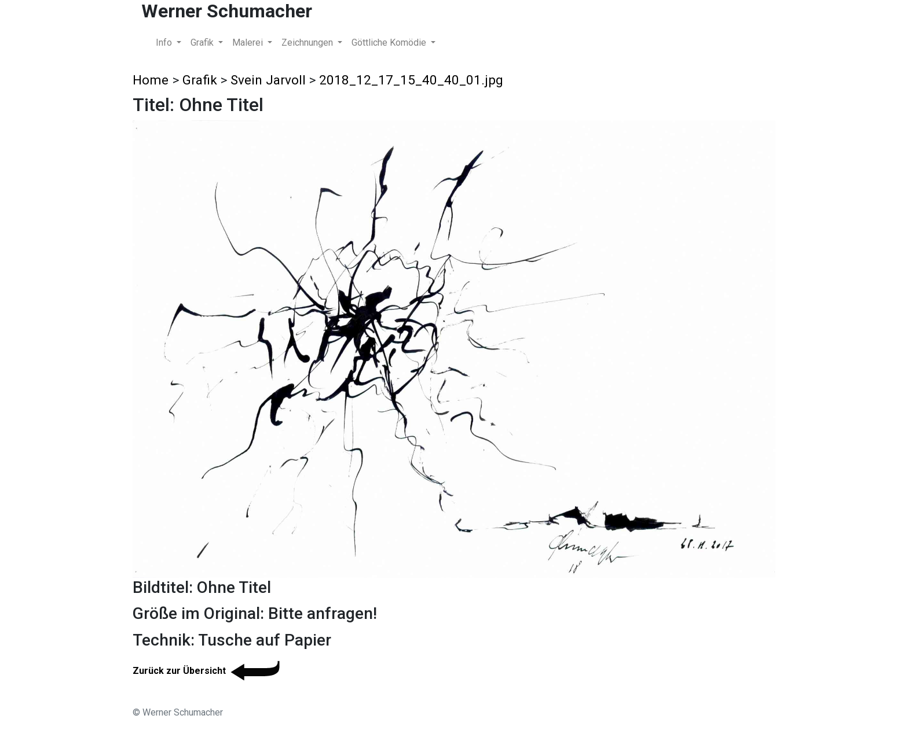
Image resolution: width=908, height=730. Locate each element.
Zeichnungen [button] (308, 42)
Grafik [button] (203, 42)
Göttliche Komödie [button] (390, 42)
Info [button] (165, 42)
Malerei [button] (248, 42)
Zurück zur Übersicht (208, 670)
